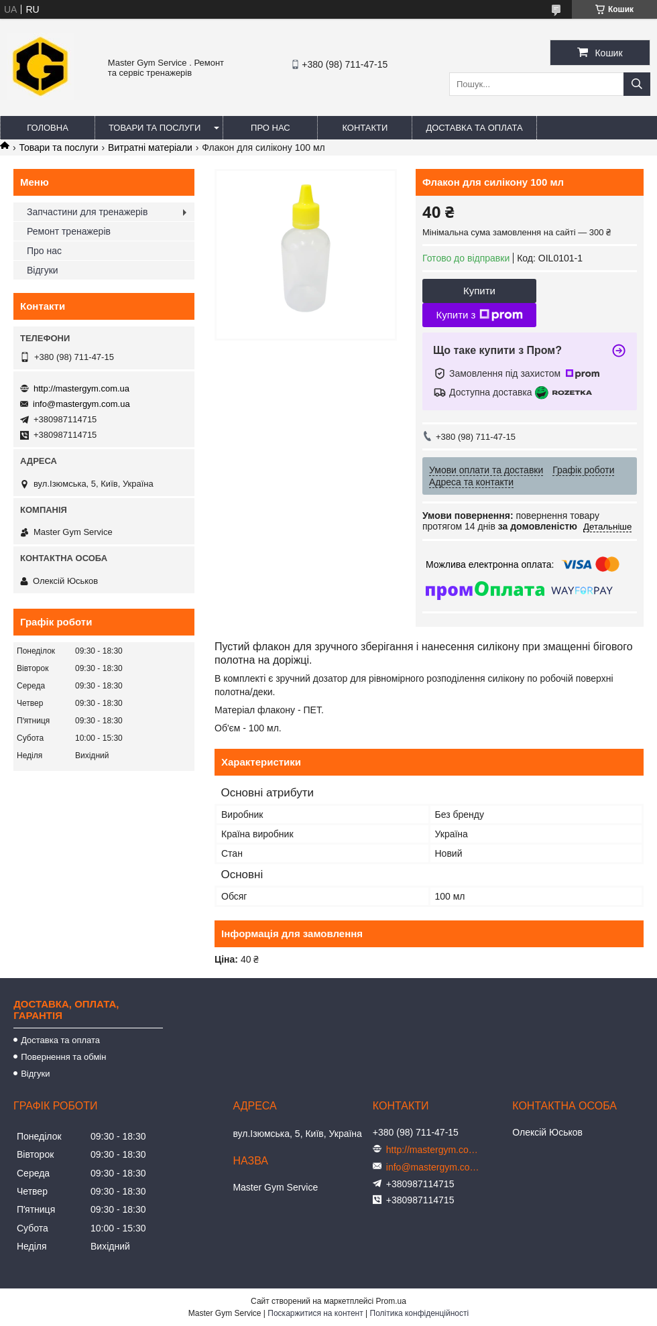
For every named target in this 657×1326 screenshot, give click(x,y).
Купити (479, 290)
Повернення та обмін (63, 1057)
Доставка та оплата (474, 128)
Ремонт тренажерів (69, 231)
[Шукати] (636, 84)
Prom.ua (391, 1301)
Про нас (270, 128)
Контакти (364, 128)
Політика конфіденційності (419, 1313)
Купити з (479, 315)
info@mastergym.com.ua (81, 404)
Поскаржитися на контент (315, 1313)
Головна (47, 128)
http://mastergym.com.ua (81, 388)
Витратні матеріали (150, 147)
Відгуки (42, 270)
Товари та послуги (154, 128)
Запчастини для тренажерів (87, 211)
